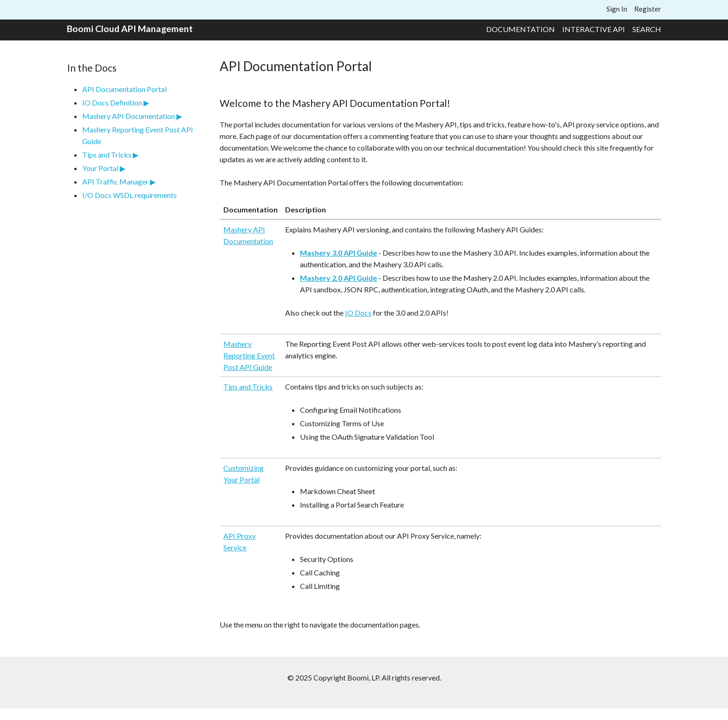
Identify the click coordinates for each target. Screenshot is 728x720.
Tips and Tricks (106, 154)
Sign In (616, 9)
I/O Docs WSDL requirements (129, 195)
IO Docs (358, 312)
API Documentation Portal (124, 89)
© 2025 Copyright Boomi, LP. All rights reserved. (364, 677)
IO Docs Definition (112, 102)
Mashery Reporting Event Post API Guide (249, 355)
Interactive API (593, 29)
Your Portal (100, 168)
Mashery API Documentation (128, 116)
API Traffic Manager (115, 181)
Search (646, 29)
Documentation (520, 29)
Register (647, 9)
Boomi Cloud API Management (130, 28)
